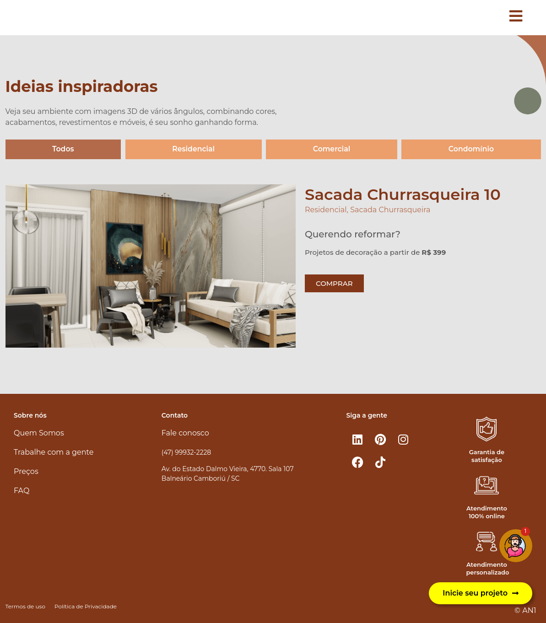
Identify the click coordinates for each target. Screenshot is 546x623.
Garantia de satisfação (486, 455)
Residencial (193, 149)
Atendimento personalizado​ (487, 568)
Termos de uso (25, 606)
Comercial (332, 149)
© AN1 (525, 610)
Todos (63, 149)
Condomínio (471, 149)
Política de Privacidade (85, 606)
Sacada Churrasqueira (390, 210)
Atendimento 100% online (486, 512)
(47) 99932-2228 (186, 452)
